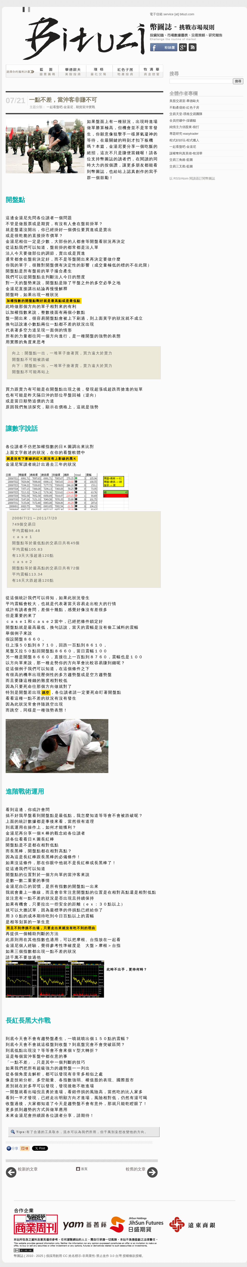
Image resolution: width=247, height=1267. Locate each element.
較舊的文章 (136, 1169)
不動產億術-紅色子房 (184, 107)
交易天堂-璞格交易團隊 (185, 114)
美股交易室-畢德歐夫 (184, 101)
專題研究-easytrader (183, 133)
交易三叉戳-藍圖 (181, 166)
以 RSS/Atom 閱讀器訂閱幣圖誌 (192, 178)
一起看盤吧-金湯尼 (60, 107)
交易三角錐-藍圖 (181, 160)
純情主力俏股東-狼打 (184, 127)
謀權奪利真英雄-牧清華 (185, 153)
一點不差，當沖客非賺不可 (63, 100)
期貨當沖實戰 (85, 107)
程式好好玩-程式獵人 (184, 140)
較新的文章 (28, 1169)
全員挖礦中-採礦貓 (182, 120)
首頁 (84, 1169)
